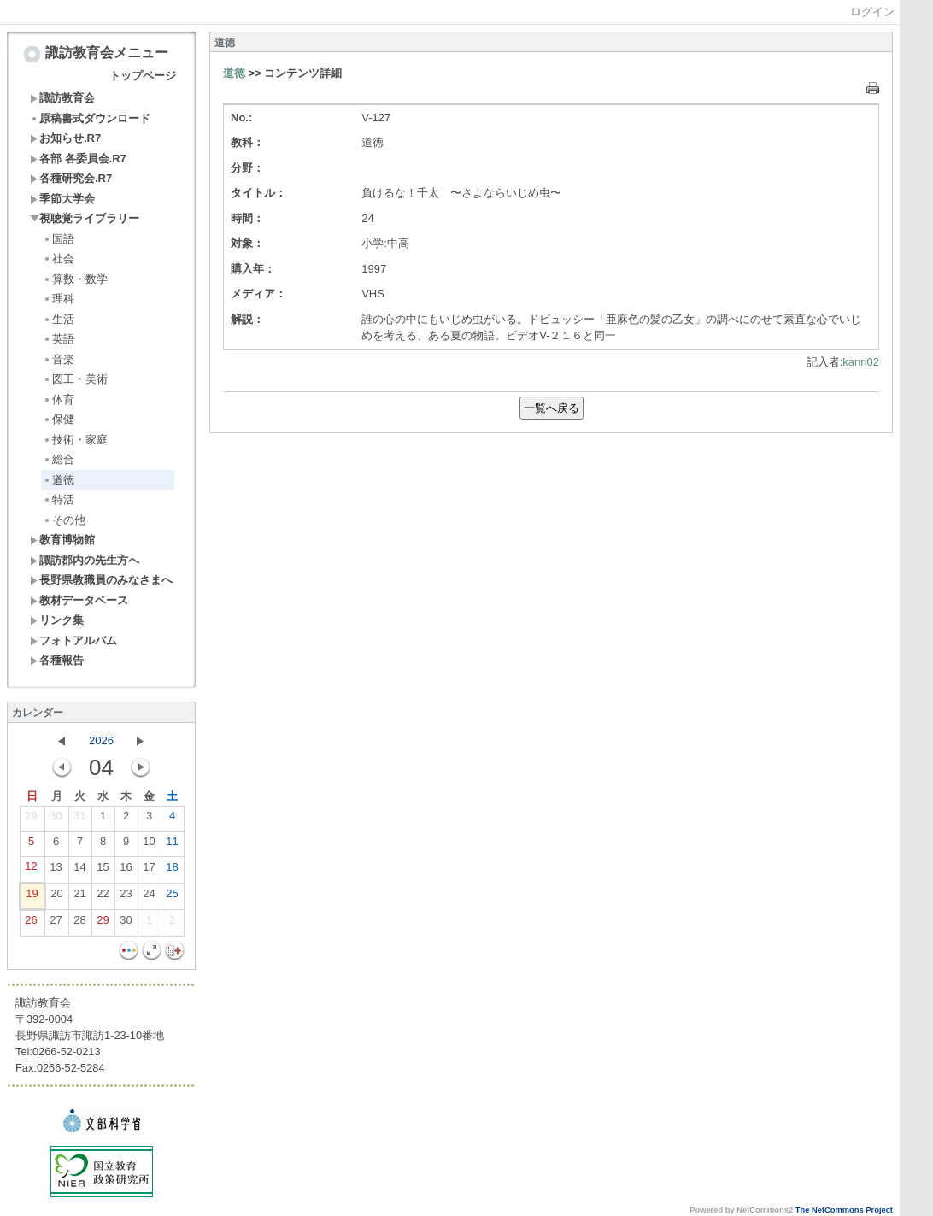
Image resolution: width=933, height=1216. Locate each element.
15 (103, 871)
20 (56, 897)
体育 (58, 399)
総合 (58, 459)
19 (32, 897)
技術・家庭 (75, 439)
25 (172, 897)
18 (172, 871)
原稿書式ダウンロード (90, 118)
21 (79, 897)
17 (149, 871)
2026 (101, 740)
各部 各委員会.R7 (78, 158)
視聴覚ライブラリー (84, 218)
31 (79, 819)
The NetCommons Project (844, 1210)
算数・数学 (75, 279)
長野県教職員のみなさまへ (101, 579)
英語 (58, 338)
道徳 (58, 479)
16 (126, 871)
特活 (58, 499)
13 (56, 871)
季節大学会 (62, 198)
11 (172, 845)
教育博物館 (62, 539)
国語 (58, 238)
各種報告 (57, 660)
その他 (64, 520)
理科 (58, 298)
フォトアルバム (73, 640)
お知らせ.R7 (65, 138)
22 (103, 897)
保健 (58, 419)
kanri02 (860, 361)
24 (149, 897)
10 (149, 845)
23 (126, 897)
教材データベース (79, 600)
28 (79, 923)
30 (56, 819)
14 (79, 871)
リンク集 (57, 620)
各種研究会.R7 (71, 178)
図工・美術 (75, 379)
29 (31, 819)
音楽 (58, 359)
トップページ (142, 75)
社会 (58, 258)
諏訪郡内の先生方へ (84, 560)
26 (31, 923)
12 (31, 870)
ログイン (872, 11)
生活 (58, 319)
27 (56, 923)
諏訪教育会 (62, 97)
